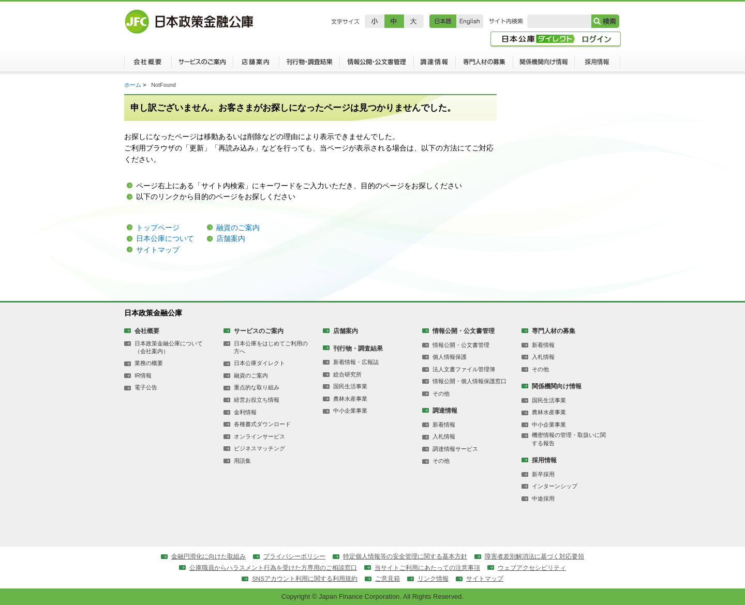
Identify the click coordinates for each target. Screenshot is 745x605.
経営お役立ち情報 (256, 400)
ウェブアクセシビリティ (532, 568)
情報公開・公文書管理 (376, 64)
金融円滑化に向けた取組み (208, 556)
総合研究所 (347, 374)
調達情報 (434, 64)
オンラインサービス (259, 436)
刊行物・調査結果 (309, 64)
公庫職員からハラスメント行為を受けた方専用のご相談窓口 (273, 568)
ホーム (132, 85)
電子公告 (146, 387)
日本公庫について (165, 238)
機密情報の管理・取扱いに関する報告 (569, 439)
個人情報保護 (450, 357)
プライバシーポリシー (294, 556)
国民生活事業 (350, 386)
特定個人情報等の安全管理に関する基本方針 (405, 556)
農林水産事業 (350, 399)
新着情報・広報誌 (356, 362)
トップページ (158, 227)
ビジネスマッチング (259, 448)
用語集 (242, 461)
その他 (441, 393)
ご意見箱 (387, 579)
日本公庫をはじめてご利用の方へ (271, 347)
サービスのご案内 (202, 64)
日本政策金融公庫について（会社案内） (169, 347)
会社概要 (147, 64)
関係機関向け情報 (544, 64)
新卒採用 (543, 474)
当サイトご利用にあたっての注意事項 (427, 568)
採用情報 (598, 64)
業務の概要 (149, 363)
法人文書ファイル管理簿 (464, 369)
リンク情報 (433, 579)
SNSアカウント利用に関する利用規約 (304, 579)
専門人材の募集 (484, 64)
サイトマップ (158, 250)
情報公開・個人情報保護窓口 (469, 381)
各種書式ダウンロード (262, 424)
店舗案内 (256, 64)
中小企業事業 (350, 410)
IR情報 (143, 375)
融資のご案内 (238, 227)
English (469, 21)
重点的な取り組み (256, 387)
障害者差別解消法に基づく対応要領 (534, 556)
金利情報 (245, 412)
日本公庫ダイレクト (259, 363)
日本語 (442, 21)
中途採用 (543, 498)
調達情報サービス (455, 449)
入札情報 (444, 436)
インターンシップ (554, 486)
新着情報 (444, 424)
